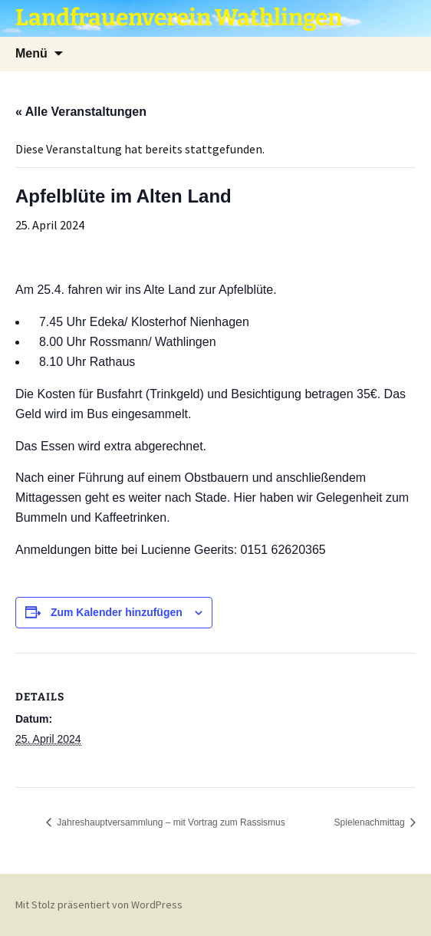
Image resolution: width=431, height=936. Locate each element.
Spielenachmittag (370, 822)
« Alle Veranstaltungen (80, 111)
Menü (31, 53)
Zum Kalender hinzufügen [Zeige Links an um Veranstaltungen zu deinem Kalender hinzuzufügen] (117, 612)
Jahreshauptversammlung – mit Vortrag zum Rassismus (169, 822)
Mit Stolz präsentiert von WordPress (99, 904)
